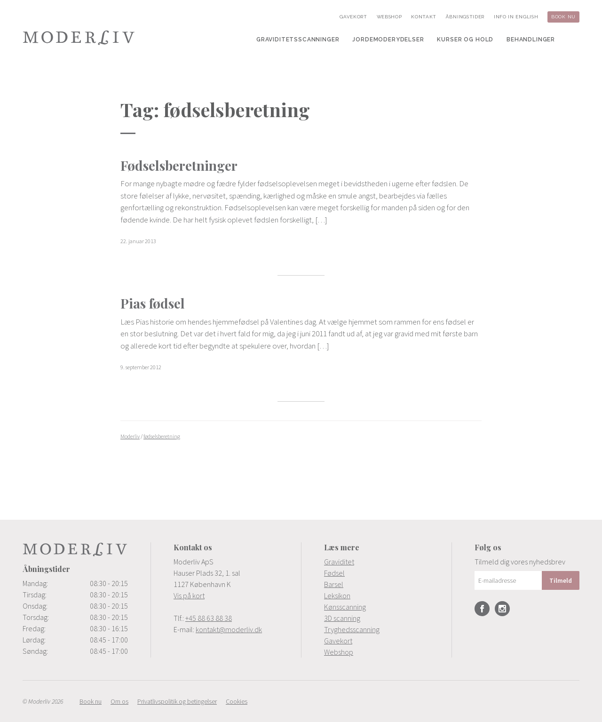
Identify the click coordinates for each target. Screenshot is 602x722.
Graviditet (339, 561)
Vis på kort (189, 595)
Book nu (563, 16)
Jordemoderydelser (388, 39)
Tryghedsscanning (352, 629)
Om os (119, 701)
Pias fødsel (152, 303)
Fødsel (334, 573)
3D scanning (342, 618)
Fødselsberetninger (179, 165)
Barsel (333, 584)
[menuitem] (298, 39)
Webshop (389, 16)
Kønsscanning (345, 606)
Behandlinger (531, 39)
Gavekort (353, 16)
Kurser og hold (465, 39)
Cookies (236, 701)
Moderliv (79, 37)
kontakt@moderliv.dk (229, 629)
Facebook (482, 608)
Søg (573, 39)
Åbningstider (465, 16)
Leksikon (337, 595)
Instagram (502, 608)
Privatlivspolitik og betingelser (177, 701)
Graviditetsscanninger (298, 39)
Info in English (516, 16)
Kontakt (423, 16)
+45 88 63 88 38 (208, 618)
